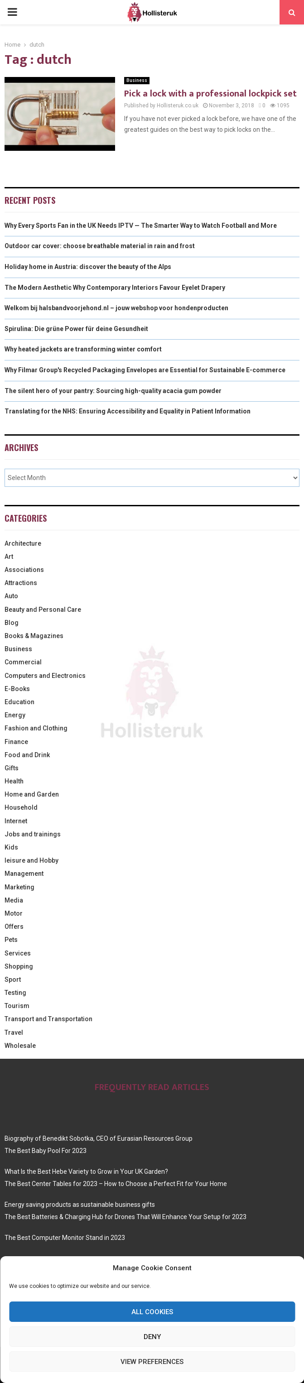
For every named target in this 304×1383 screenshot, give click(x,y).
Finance (16, 741)
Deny (152, 1337)
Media (14, 900)
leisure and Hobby (31, 860)
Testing (15, 992)
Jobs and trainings (33, 834)
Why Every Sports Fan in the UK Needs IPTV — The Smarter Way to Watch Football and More (141, 225)
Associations (24, 569)
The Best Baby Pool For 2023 (46, 1150)
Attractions (21, 582)
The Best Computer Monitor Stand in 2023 (65, 1237)
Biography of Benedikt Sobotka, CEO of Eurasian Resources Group (99, 1138)
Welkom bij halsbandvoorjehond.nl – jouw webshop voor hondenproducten (116, 308)
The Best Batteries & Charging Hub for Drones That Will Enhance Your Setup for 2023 (125, 1216)
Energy (15, 715)
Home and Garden (32, 794)
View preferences (152, 1362)
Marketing (19, 887)
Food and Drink (27, 755)
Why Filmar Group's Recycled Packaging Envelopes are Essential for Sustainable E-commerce (145, 370)
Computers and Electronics (45, 675)
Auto (11, 596)
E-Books (17, 688)
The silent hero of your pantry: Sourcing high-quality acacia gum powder (113, 390)
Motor (14, 913)
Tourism (17, 1005)
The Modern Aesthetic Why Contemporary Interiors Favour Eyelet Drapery (115, 287)
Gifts (12, 768)
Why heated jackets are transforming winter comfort (83, 349)
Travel (14, 1032)
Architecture (23, 543)
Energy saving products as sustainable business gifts (80, 1204)
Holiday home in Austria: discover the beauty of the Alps (88, 266)
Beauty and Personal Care (43, 609)
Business (136, 80)
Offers (14, 926)
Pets (11, 939)
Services (18, 953)
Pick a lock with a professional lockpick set (210, 93)
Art (9, 556)
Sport (13, 979)
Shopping (19, 966)
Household (21, 807)
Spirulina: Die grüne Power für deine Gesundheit (76, 328)
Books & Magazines (34, 635)
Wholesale (20, 1045)
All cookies (152, 1312)
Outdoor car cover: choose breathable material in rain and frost (100, 246)
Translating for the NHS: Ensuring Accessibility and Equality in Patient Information (128, 411)
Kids (11, 847)
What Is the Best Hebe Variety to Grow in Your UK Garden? (86, 1171)
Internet (16, 821)
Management (24, 873)
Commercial (23, 662)
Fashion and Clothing (36, 728)
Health (14, 781)
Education (19, 702)
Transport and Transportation (48, 1019)
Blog (12, 622)
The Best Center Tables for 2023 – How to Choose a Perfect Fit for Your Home (116, 1183)
